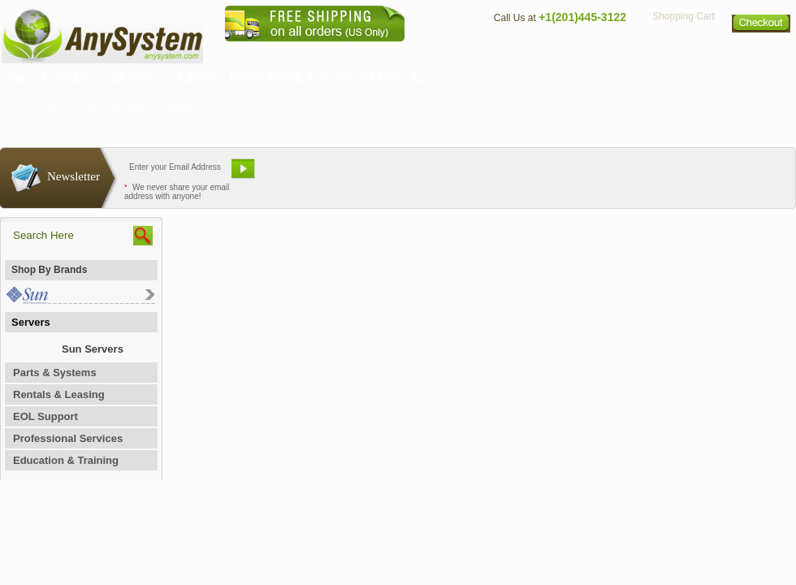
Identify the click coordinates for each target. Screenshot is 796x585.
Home (376, 53)
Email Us (301, 175)
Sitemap (762, 53)
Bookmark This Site (495, 175)
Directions (596, 53)
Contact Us (517, 53)
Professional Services (68, 438)
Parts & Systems (55, 372)
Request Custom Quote (716, 175)
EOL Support (45, 416)
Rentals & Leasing (59, 394)
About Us (443, 53)
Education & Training (66, 460)
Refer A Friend (388, 175)
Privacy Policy (682, 53)
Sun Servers (92, 349)
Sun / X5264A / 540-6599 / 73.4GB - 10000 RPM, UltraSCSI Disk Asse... (226, 78)
